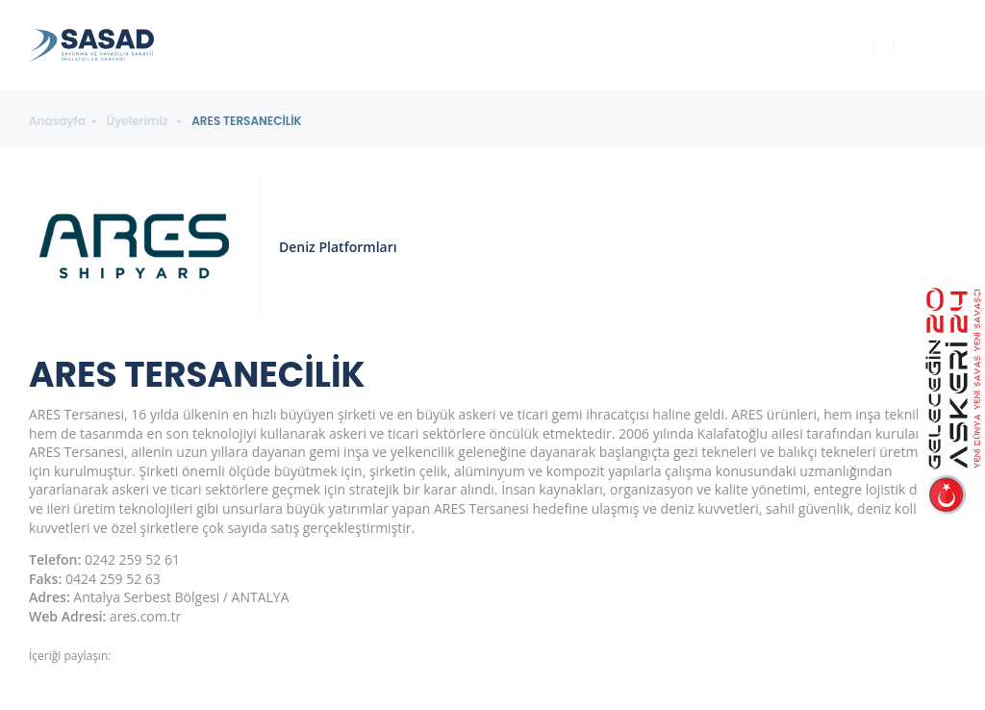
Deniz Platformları (338, 247)
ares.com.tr (145, 616)
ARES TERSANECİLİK (246, 121)
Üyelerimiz (139, 121)
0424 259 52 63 (113, 579)
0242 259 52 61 (132, 559)
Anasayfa (57, 121)
